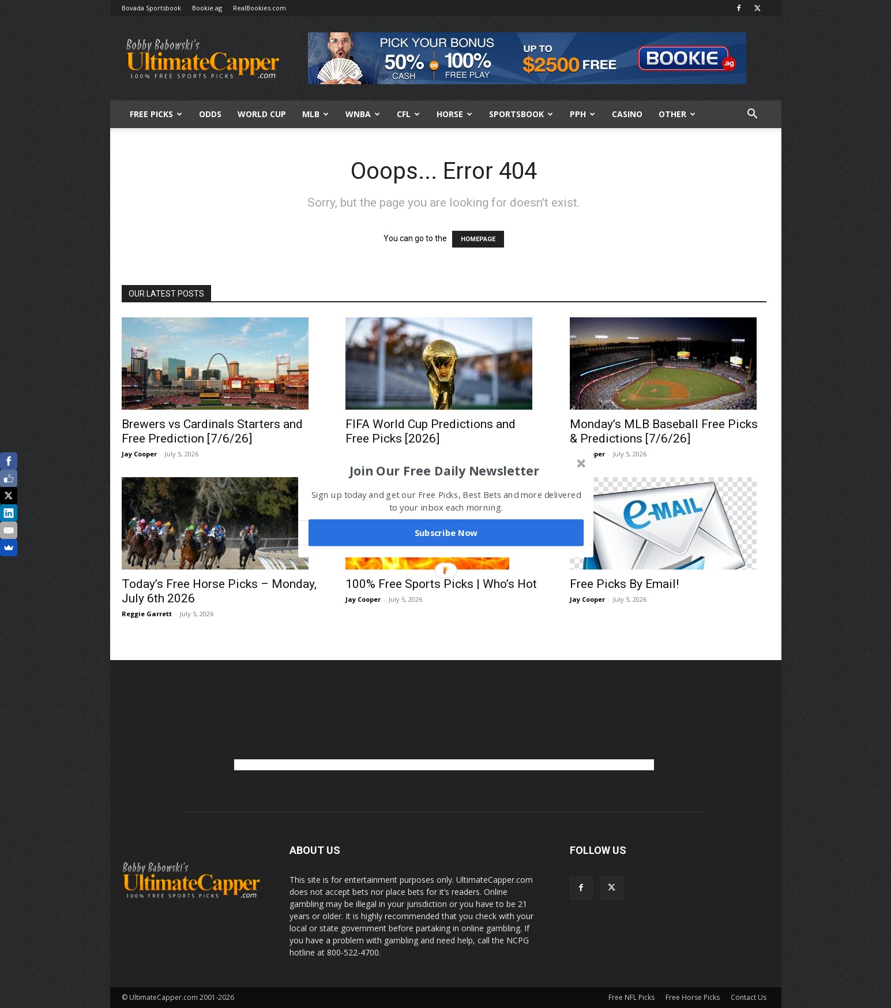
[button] (444, 470)
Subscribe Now (446, 532)
